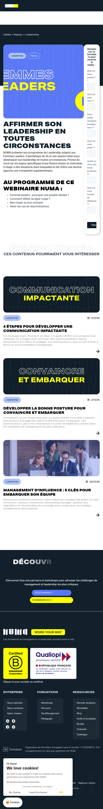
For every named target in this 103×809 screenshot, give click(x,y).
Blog (79, 714)
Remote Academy (86, 703)
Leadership (32, 34)
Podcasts (81, 729)
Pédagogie (46, 719)
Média (7, 34)
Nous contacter (15, 708)
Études (80, 724)
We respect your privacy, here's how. (23, 782)
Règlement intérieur (86, 783)
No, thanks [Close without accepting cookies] (15, 792)
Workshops (47, 703)
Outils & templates (86, 719)
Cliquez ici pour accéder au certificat (23, 682)
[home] (10, 6)
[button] (97, 6)
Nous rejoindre (15, 703)
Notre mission (14, 714)
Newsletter (82, 708)
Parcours (46, 708)
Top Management (50, 714)
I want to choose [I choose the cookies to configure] (38, 792)
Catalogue (82, 735)
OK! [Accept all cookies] (61, 792)
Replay (18, 34)
